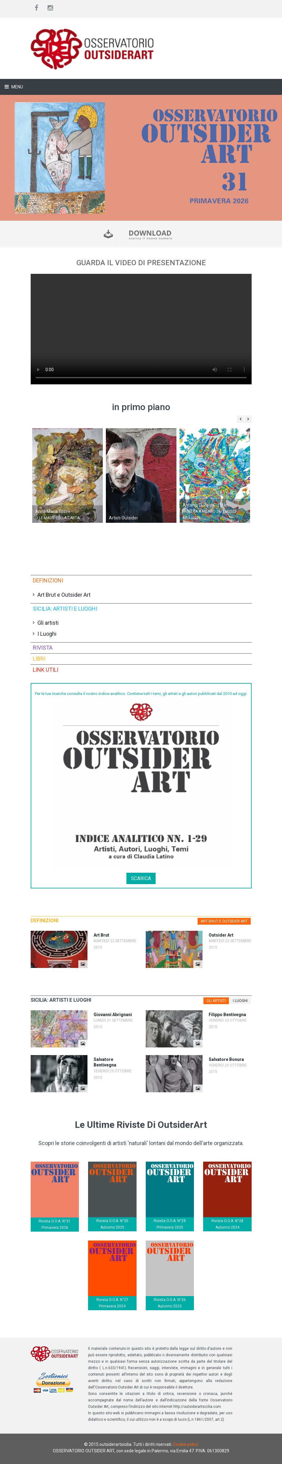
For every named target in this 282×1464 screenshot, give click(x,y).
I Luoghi (46, 634)
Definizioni (48, 580)
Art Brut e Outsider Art (64, 595)
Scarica (141, 878)
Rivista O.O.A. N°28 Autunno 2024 (227, 1224)
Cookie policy (185, 1444)
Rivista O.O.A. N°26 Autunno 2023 (170, 1303)
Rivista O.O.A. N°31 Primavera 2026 (55, 1224)
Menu (16, 86)
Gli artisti (48, 622)
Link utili (45, 669)
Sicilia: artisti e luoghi (65, 608)
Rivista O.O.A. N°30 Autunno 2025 (112, 1224)
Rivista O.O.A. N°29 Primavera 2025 (170, 1224)
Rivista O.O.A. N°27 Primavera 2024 (112, 1303)
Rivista (42, 647)
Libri (39, 658)
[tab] (224, 921)
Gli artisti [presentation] (216, 1001)
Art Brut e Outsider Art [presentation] (224, 921)
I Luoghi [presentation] (240, 1001)
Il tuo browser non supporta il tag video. (141, 329)
